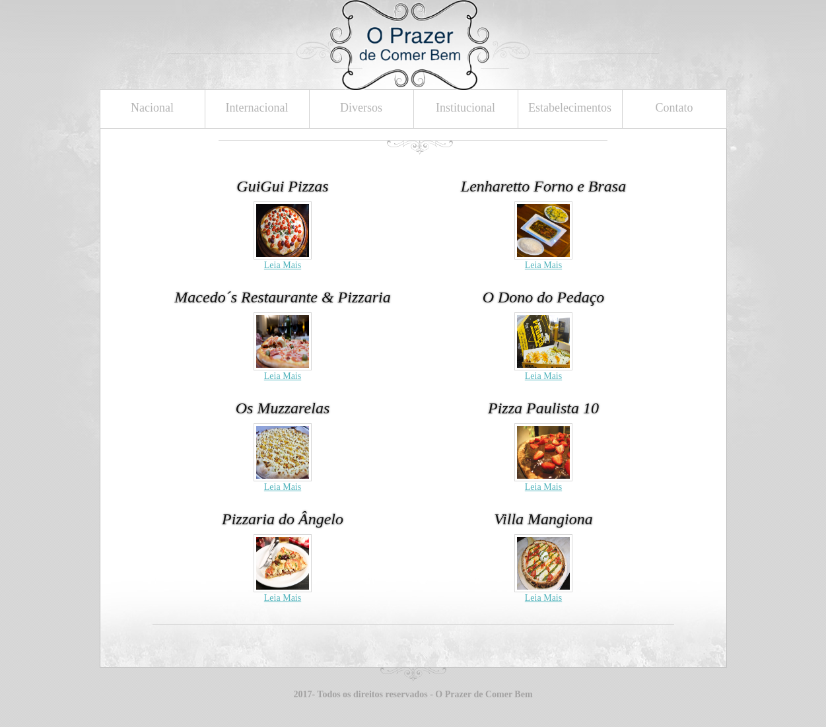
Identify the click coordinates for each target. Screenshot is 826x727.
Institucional (465, 107)
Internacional (257, 107)
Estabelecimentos (569, 107)
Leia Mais (282, 265)
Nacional (152, 107)
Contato (674, 107)
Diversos (361, 107)
